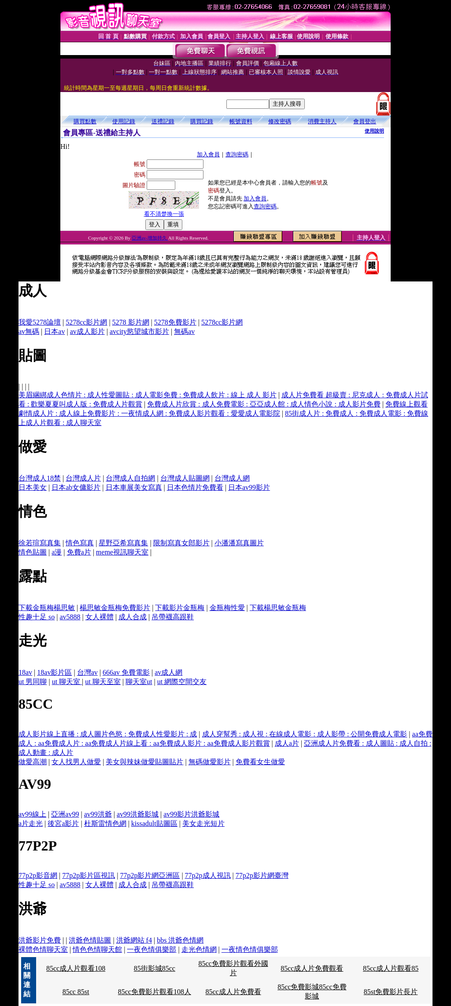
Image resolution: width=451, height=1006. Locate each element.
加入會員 (208, 154)
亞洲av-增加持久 (150, 237)
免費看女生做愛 (260, 762)
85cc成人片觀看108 (75, 968)
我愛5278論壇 (39, 322)
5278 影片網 (130, 322)
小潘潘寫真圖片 (239, 543)
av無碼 (28, 331)
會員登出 (364, 121)
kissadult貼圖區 (154, 823)
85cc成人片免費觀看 (312, 968)
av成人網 (168, 672)
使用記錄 (123, 121)
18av (25, 672)
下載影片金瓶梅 (179, 607)
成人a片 (287, 743)
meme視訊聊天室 (122, 552)
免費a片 (79, 552)
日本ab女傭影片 (76, 487)
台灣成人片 (83, 478)
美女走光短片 (203, 823)
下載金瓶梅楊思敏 (46, 607)
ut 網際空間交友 (182, 681)
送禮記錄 (163, 121)
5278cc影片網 (86, 322)
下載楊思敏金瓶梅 (278, 607)
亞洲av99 (65, 814)
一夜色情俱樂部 (151, 949)
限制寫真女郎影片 (181, 543)
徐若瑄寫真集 (39, 543)
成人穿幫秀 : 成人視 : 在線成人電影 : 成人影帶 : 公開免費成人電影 (304, 734)
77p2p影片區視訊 (88, 875)
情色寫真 (80, 543)
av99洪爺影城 (138, 814)
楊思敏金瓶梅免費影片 (115, 607)
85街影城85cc (154, 968)
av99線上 (32, 814)
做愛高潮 (32, 762)
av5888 (69, 617)
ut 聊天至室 (102, 681)
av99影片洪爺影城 (191, 814)
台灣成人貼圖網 (185, 478)
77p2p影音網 (37, 875)
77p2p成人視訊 (208, 875)
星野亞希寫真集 (123, 543)
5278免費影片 (175, 322)
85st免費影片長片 (391, 991)
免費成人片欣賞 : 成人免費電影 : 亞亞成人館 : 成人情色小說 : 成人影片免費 (264, 404)
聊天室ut (139, 681)
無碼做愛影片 (210, 762)
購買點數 (85, 121)
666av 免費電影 (126, 672)
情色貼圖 (32, 552)
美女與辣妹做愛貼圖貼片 (144, 762)
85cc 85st (76, 991)
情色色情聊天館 (97, 949)
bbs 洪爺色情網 (180, 940)
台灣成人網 (232, 478)
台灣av (87, 672)
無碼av (184, 331)
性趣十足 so (36, 617)
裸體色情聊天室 (43, 949)
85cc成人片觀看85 (390, 968)
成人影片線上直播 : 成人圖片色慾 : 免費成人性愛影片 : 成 (107, 734)
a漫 (57, 552)
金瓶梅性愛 (227, 607)
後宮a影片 (63, 823)
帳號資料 (240, 121)
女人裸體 (99, 617)
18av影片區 (54, 672)
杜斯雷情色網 (105, 823)
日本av (54, 331)
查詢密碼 (237, 154)
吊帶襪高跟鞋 (173, 617)
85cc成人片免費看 (233, 991)
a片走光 (30, 823)
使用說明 (374, 130)
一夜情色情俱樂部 (250, 949)
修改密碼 (279, 121)
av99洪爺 (98, 814)
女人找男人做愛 (76, 762)
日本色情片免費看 (195, 487)
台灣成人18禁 (39, 478)
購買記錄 (201, 121)
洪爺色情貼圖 (90, 940)
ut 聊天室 (67, 681)
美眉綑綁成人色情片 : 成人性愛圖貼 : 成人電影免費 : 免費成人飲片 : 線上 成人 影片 (147, 395)
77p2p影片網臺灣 (262, 875)
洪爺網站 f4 (134, 940)
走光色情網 (199, 949)
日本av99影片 (249, 487)
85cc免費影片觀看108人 (154, 991)
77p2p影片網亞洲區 (150, 875)
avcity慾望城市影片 (139, 331)
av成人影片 (87, 331)
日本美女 (32, 487)
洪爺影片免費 (39, 940)
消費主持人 (322, 121)
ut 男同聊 (32, 681)
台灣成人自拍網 (130, 478)
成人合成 (132, 617)
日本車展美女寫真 (134, 487)
